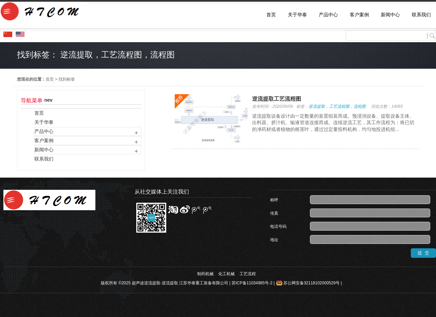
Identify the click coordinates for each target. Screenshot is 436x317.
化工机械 (226, 273)
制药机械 (205, 273)
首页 (50, 79)
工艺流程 (247, 273)
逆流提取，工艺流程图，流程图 (337, 106)
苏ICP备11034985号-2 (252, 283)
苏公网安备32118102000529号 (311, 283)
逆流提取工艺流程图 (276, 99)
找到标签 (67, 79)
